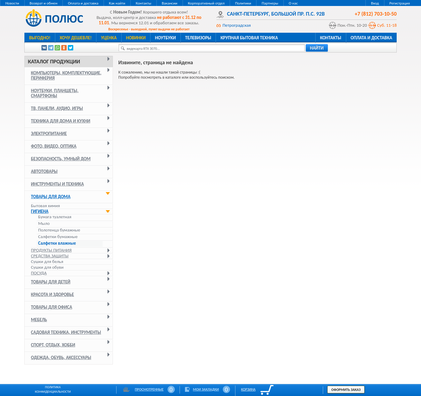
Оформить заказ (346, 390)
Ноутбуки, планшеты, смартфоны (54, 93)
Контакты (143, 3)
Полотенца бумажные (59, 230)
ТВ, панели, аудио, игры (57, 108)
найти (317, 48)
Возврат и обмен (44, 3)
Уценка (109, 38)
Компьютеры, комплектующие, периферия (66, 75)
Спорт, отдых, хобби (53, 345)
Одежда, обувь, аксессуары (61, 357)
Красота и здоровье (52, 294)
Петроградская (237, 25)
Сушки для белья (47, 261)
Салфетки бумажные (58, 236)
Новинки (136, 38)
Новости (12, 3)
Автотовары (44, 171)
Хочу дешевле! (76, 38)
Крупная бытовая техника (249, 38)
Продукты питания (51, 250)
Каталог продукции (54, 61)
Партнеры (270, 3)
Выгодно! (39, 38)
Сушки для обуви (47, 267)
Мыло (44, 223)
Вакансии (169, 3)
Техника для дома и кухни (60, 121)
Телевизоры (198, 38)
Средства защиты (49, 255)
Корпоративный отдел (206, 3)
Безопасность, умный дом (61, 159)
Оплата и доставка (83, 3)
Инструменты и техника (57, 184)
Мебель (39, 319)
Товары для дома (51, 196)
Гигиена (39, 211)
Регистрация (399, 3)
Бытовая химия (45, 205)
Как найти (117, 3)
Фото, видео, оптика (54, 146)
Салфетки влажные (57, 243)
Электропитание (49, 133)
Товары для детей (50, 282)
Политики (243, 3)
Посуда (39, 273)
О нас (293, 3)
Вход (375, 3)
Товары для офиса (51, 307)
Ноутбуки (165, 38)
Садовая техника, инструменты (66, 332)
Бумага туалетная (54, 216)
